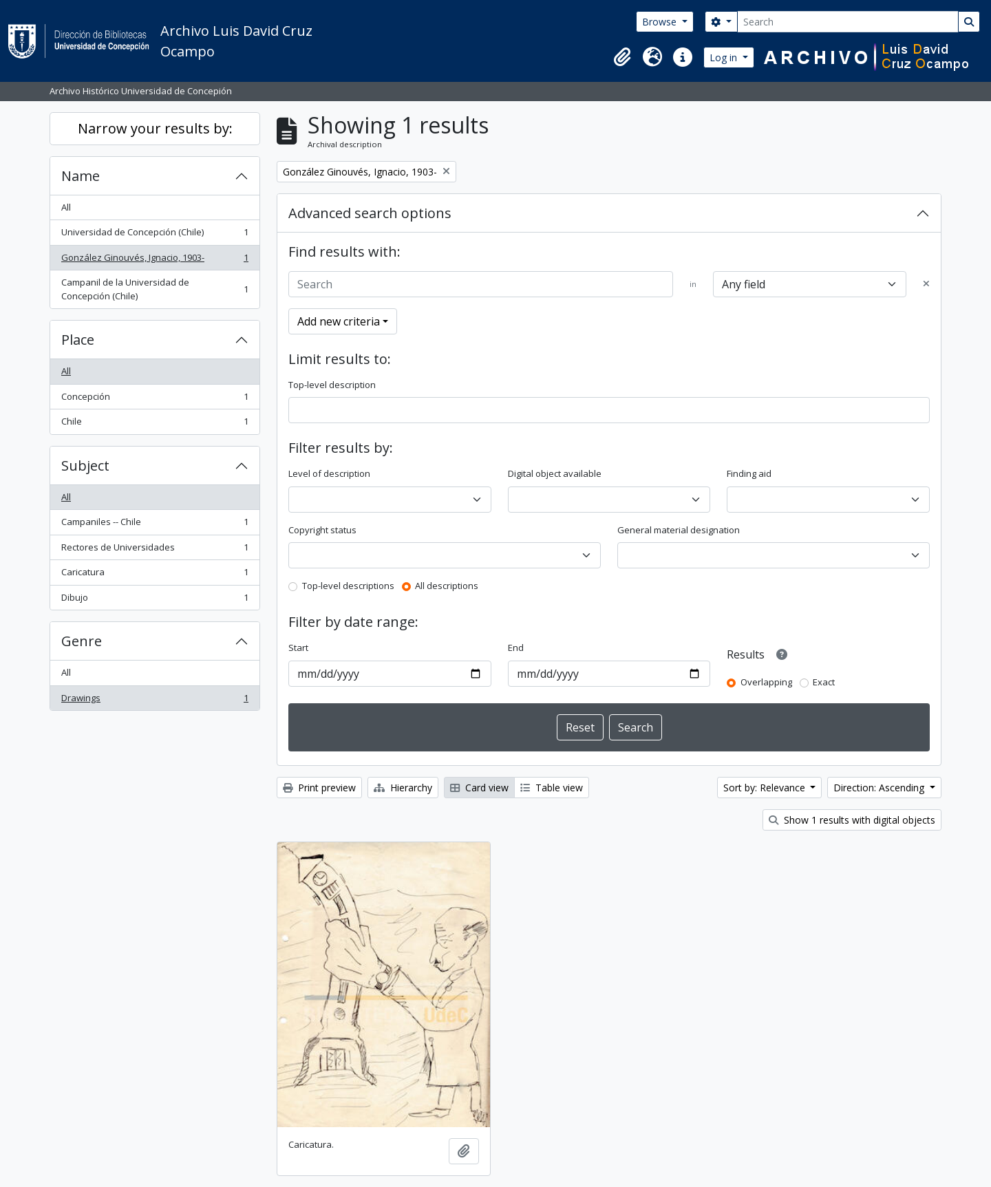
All (66, 207)
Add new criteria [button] (338, 321)
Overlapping (766, 682)
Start (298, 647)
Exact (824, 682)
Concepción (154, 399)
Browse (660, 21)
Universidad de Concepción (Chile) (154, 235)
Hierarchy (403, 787)
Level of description (329, 473)
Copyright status (322, 530)
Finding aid (749, 473)
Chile (154, 424)
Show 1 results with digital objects (852, 819)
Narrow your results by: (155, 128)
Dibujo (154, 600)
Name (80, 176)
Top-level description (332, 384)
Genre (81, 641)
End (516, 647)
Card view (479, 787)
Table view (551, 787)
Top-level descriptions (348, 585)
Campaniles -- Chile (154, 524)
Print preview (319, 787)
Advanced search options (369, 213)
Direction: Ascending (880, 787)
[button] (622, 57)
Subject (85, 465)
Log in (725, 57)
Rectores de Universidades (154, 550)
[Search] (848, 21)
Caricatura (154, 575)
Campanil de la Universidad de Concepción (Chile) (154, 289)
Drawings (154, 701)
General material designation (678, 530)
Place (77, 339)
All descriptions (446, 585)
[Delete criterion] (926, 284)
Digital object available (554, 473)
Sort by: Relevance (765, 787)
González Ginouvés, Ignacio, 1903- (154, 260)
